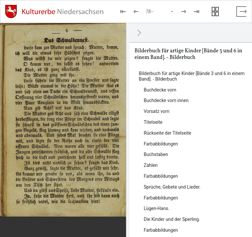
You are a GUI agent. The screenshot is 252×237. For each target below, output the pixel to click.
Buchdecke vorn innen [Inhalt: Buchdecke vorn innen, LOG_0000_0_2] (166, 100)
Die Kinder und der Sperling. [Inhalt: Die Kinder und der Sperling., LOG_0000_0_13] (172, 219)
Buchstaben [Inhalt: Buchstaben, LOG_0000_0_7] (156, 154)
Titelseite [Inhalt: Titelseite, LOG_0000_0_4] (153, 122)
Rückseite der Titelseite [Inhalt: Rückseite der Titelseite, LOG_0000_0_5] (167, 133)
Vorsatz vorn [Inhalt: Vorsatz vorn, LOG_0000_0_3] (156, 111)
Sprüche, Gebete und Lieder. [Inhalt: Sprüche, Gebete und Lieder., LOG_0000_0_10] (172, 187)
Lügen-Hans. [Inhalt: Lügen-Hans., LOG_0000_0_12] (156, 208)
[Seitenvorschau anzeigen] (215, 11)
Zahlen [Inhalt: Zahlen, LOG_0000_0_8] (151, 165)
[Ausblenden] (139, 32)
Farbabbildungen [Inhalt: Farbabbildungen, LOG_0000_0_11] (161, 197)
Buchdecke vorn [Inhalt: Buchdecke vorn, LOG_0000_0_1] (160, 89)
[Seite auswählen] (159, 11)
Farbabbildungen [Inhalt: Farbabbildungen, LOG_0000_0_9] (161, 176)
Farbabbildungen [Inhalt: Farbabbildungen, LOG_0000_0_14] (161, 230)
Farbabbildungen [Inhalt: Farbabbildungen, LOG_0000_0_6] (161, 143)
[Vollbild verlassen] (241, 11)
